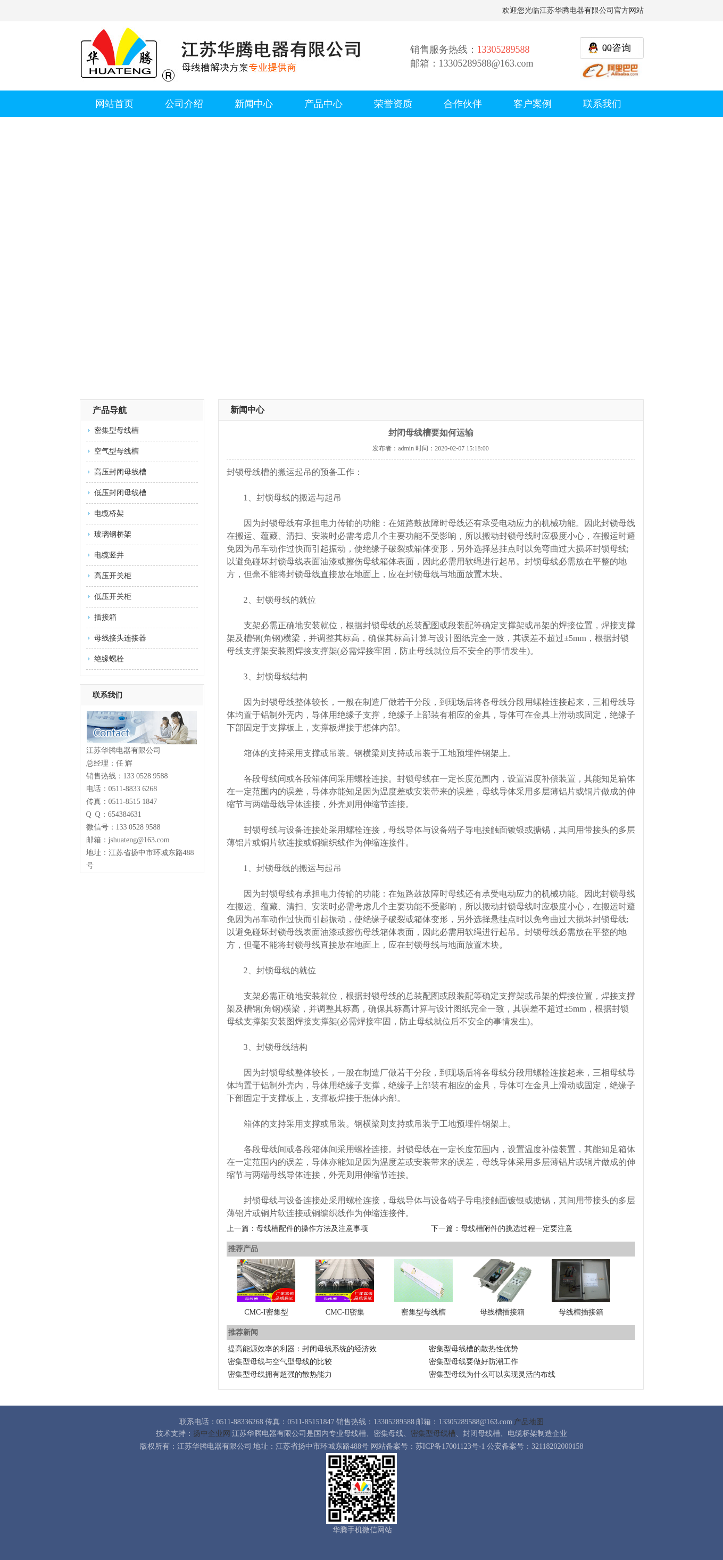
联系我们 (602, 103)
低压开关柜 (112, 597)
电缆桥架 (109, 514)
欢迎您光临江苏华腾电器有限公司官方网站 (573, 10)
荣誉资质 (393, 103)
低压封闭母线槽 (120, 493)
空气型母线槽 (116, 451)
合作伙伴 (463, 103)
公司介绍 (184, 103)
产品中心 (323, 103)
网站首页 (114, 103)
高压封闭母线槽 (120, 472)
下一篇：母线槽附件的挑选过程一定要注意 (501, 1229)
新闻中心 (254, 103)
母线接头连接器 (120, 638)
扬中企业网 (211, 1434)
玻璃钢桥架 (112, 534)
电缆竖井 (109, 555)
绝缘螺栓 (109, 659)
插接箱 (105, 617)
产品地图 (529, 1422)
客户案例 (532, 103)
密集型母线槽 (116, 430)
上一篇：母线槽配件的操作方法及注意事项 (297, 1229)
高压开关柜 (112, 576)
